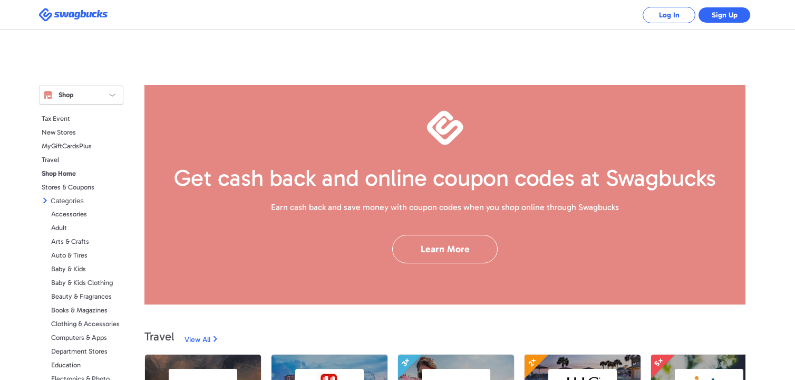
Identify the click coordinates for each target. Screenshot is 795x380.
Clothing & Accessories (85, 324)
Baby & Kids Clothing (82, 283)
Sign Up (725, 15)
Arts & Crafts (70, 241)
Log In (669, 15)
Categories (67, 201)
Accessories (69, 214)
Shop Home (59, 173)
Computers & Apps (79, 337)
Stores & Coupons (68, 187)
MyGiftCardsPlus (67, 146)
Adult (59, 228)
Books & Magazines (79, 310)
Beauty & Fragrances (81, 296)
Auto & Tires (69, 255)
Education (66, 365)
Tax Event (56, 118)
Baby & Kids (68, 269)
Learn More (445, 249)
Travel (50, 160)
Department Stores (79, 351)
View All (197, 339)
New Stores (59, 132)
